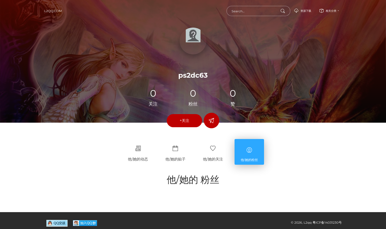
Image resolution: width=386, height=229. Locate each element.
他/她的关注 (213, 151)
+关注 (184, 120)
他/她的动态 (138, 151)
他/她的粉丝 (249, 152)
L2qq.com (53, 11)
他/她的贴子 (175, 151)
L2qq (307, 222)
